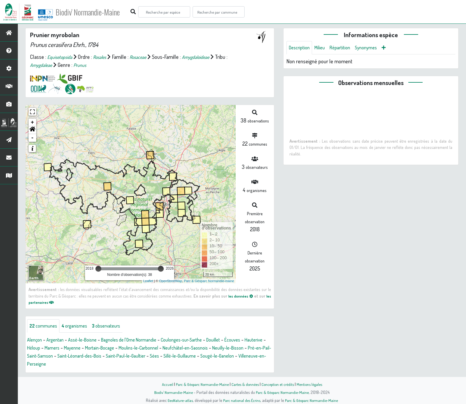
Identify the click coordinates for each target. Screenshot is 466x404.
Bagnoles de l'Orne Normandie (141, 340)
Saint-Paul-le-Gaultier (205, 356)
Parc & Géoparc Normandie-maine (209, 281)
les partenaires (46, 302)
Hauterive (37, 348)
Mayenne (101, 348)
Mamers (79, 348)
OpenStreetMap (170, 281)
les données (244, 295)
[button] (32, 130)
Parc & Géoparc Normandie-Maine (199, 384)
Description (301, 48)
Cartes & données (245, 384)
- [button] (32, 138)
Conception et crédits (279, 384)
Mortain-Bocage (132, 348)
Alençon (35, 340)
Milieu (323, 48)
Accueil (162, 384)
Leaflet (148, 281)
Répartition (345, 48)
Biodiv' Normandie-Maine (98, 12)
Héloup (59, 348)
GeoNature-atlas (177, 400)
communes (44, 326)
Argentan (58, 340)
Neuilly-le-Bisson (45, 356)
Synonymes (374, 48)
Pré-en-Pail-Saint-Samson (95, 356)
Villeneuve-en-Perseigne (121, 364)
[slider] (98, 269)
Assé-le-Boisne (89, 340)
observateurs (115, 326)
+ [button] (32, 122)
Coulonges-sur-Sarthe (201, 340)
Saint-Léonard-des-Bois (152, 356)
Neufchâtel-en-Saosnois (230, 348)
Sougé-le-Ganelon (71, 364)
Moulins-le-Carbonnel (177, 348)
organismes (79, 326)
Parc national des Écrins (241, 400)
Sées (237, 356)
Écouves (259, 340)
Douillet (237, 340)
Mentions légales (314, 384)
